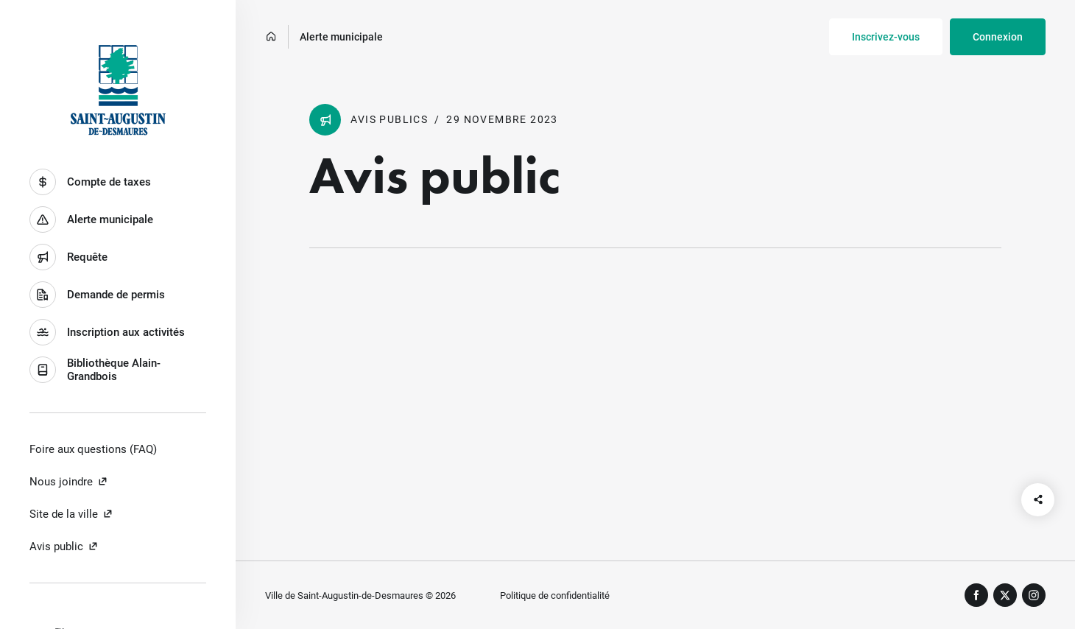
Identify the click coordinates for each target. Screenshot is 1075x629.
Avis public (64, 546)
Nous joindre (68, 481)
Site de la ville (71, 514)
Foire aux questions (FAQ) (93, 449)
